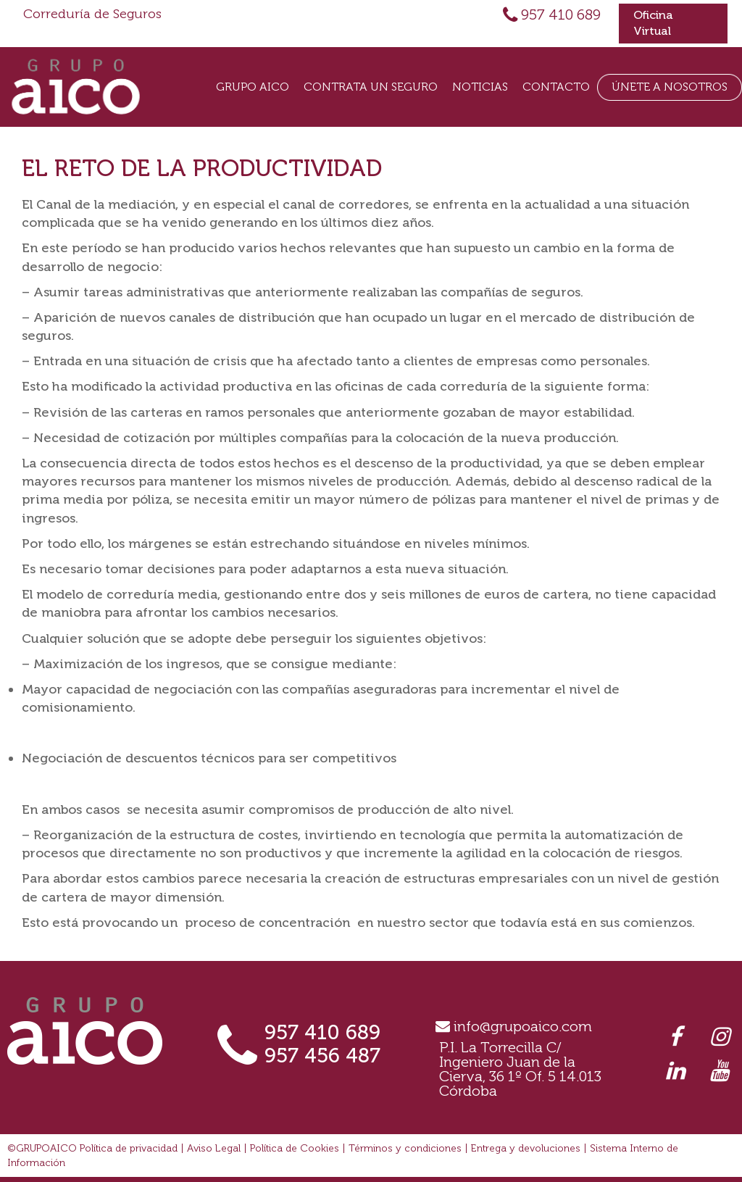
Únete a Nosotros (670, 86)
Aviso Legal (214, 1148)
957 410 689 (561, 14)
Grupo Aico (252, 86)
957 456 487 (322, 1055)
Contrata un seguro (371, 86)
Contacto (556, 86)
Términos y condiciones (405, 1148)
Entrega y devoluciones (525, 1148)
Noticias (480, 86)
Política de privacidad (129, 1148)
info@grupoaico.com (523, 1026)
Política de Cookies (294, 1148)
